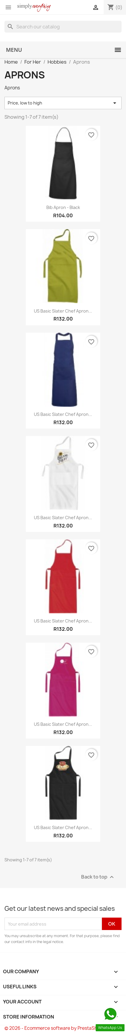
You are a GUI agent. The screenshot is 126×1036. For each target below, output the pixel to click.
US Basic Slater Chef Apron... (63, 311)
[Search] (63, 27)
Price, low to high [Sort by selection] (63, 103)
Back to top (98, 877)
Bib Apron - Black (63, 207)
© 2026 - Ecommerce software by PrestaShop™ (55, 1028)
